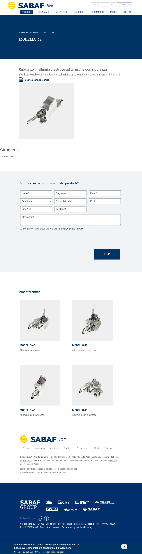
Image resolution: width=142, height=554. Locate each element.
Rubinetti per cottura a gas (37, 32)
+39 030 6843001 (108, 524)
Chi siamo (43, 12)
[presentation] (42, 237)
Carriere (79, 12)
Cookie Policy (33, 464)
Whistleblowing (84, 527)
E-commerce (97, 12)
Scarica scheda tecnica (37, 80)
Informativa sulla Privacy (70, 228)
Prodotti (27, 12)
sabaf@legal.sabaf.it (100, 457)
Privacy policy (68, 527)
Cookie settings (9, 156)
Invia (107, 254)
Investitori (61, 12)
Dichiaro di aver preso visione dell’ (51, 228)
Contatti (128, 12)
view (45, 332)
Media (113, 12)
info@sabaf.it (87, 524)
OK (124, 546)
